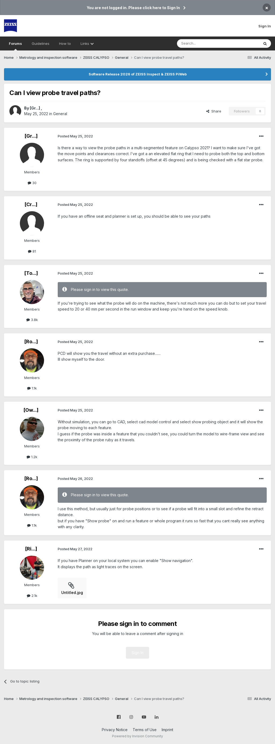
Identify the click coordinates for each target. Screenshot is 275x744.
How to (65, 43)
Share (213, 111)
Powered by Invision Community (137, 736)
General (60, 113)
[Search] (204, 43)
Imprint (167, 729)
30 (32, 183)
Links (87, 43)
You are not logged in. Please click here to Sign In (133, 7)
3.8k (32, 320)
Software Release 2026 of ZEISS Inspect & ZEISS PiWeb (138, 74)
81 (32, 251)
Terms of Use (145, 729)
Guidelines (40, 43)
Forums (15, 45)
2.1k (32, 595)
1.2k (32, 457)
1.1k (32, 388)
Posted (75, 136)
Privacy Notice (115, 729)
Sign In (264, 26)
